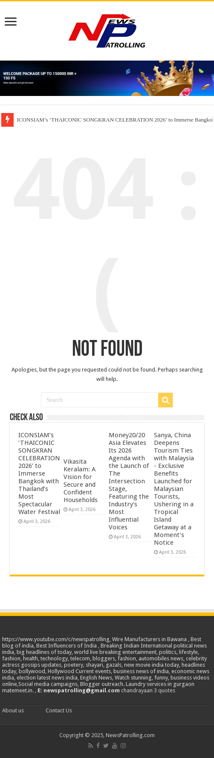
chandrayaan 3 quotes (148, 690)
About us (13, 710)
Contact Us (59, 710)
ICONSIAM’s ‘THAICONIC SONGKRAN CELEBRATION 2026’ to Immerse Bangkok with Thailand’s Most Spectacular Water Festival (39, 473)
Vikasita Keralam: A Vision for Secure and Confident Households (81, 481)
